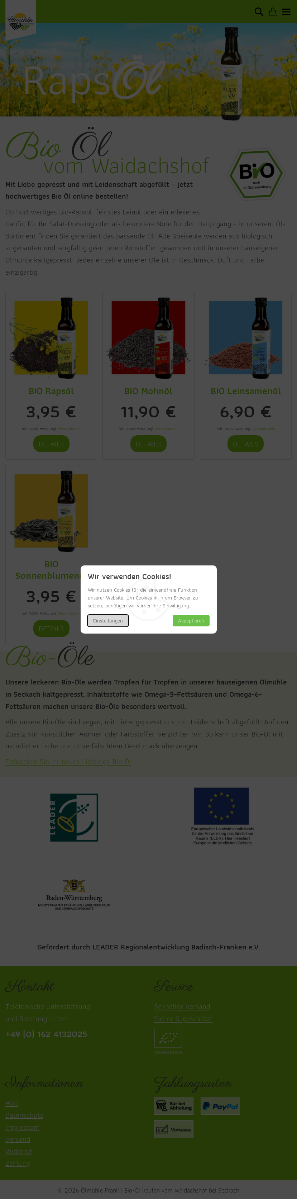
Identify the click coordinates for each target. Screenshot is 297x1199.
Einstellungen (108, 620)
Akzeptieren (191, 620)
